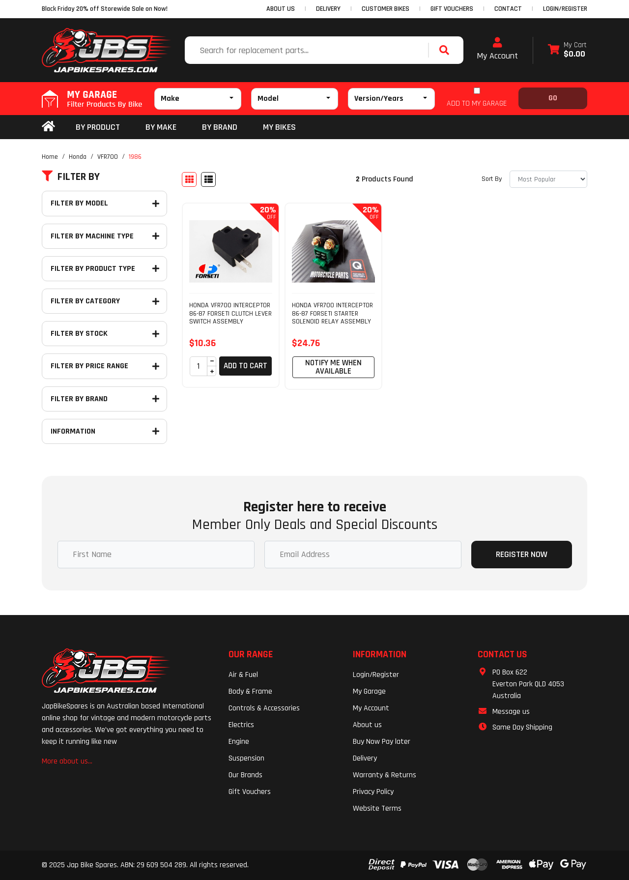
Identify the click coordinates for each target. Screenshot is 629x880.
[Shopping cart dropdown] (567, 50)
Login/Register (565, 8)
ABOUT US (280, 8)
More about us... (67, 761)
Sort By (492, 179)
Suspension (246, 758)
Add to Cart (245, 365)
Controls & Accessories (264, 708)
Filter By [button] (71, 177)
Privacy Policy (373, 792)
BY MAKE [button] (160, 127)
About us (367, 725)
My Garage (369, 691)
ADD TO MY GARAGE (477, 103)
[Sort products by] (548, 179)
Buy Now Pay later (381, 741)
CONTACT (508, 8)
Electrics (241, 725)
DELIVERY (328, 8)
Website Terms (377, 808)
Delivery (365, 758)
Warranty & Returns (384, 775)
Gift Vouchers (250, 792)
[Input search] (307, 50)
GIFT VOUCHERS (451, 8)
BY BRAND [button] (219, 127)
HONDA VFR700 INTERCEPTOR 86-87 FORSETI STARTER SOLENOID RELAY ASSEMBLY (332, 313)
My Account (497, 49)
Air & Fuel (243, 675)
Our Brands (245, 775)
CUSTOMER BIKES (385, 8)
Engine (239, 741)
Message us (511, 711)
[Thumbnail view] (189, 179)
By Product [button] (98, 127)
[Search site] (446, 50)
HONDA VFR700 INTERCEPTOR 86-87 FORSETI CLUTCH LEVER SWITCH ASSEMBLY (230, 313)
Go (552, 98)
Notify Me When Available (333, 367)
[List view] (208, 179)
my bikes (279, 127)
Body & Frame (250, 691)
